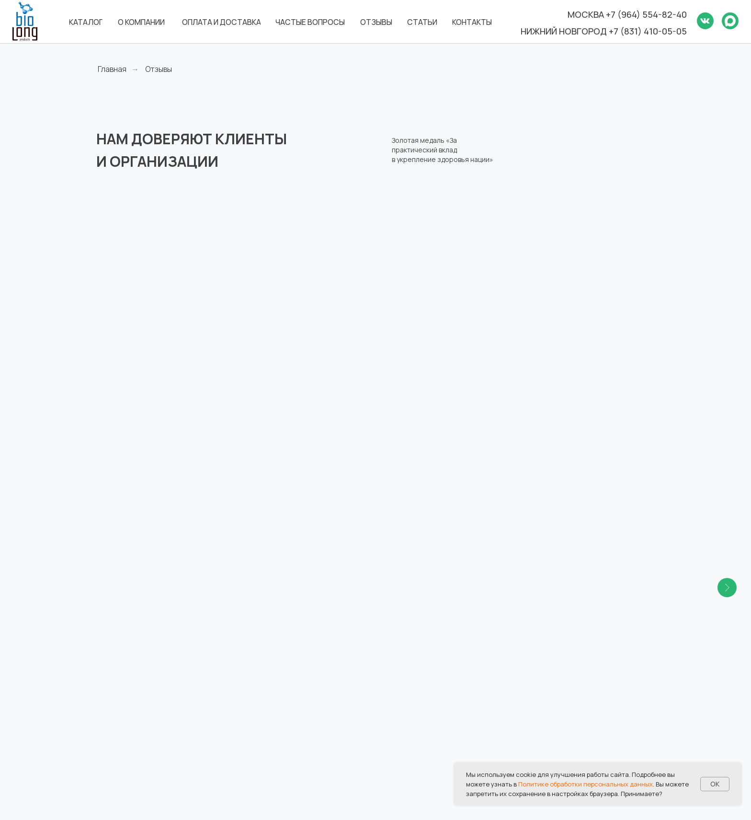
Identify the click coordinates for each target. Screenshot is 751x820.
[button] (328, 453)
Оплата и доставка (420, 660)
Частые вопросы (416, 676)
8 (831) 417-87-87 (272, 683)
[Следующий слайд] (727, 262)
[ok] (119, 728)
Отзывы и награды (562, 643)
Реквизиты (549, 676)
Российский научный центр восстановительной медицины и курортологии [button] (437, 231)
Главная (112, 69)
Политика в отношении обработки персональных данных (577, 722)
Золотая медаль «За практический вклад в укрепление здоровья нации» (442, 150)
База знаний (551, 660)
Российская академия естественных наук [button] (152, 213)
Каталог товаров (416, 643)
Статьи (398, 693)
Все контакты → (271, 766)
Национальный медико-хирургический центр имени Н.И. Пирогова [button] (587, 219)
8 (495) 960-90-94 (275, 742)
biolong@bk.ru (267, 695)
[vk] (104, 728)
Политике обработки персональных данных (585, 784)
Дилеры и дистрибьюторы (577, 693)
